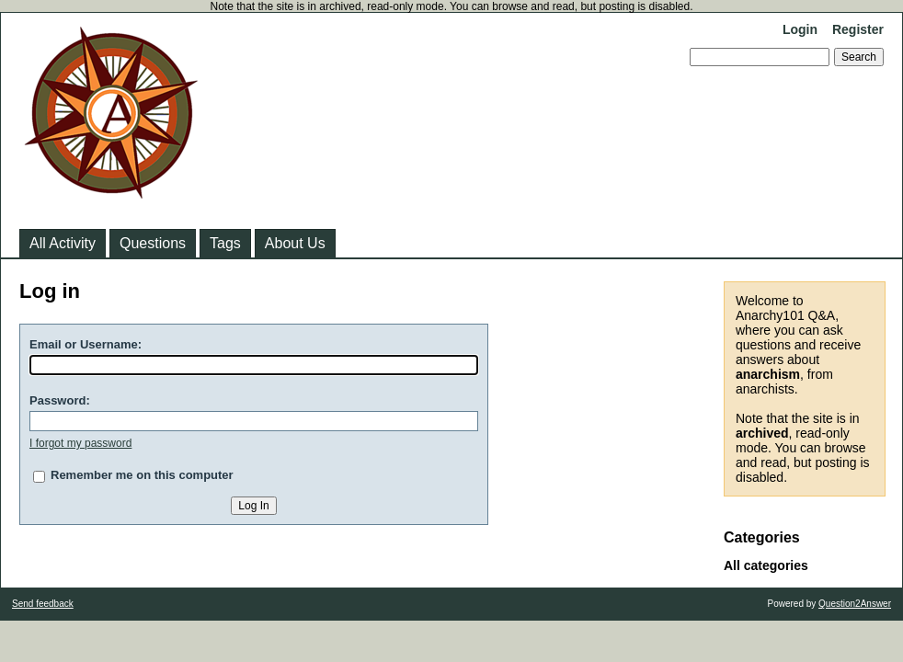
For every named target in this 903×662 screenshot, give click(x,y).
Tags (225, 243)
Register (858, 29)
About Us (295, 243)
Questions (153, 243)
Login (800, 29)
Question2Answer (854, 604)
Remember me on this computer (142, 475)
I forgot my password (80, 443)
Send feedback (43, 604)
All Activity (62, 243)
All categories (766, 565)
